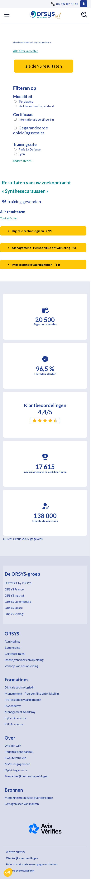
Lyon (22, 154)
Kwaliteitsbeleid (15, 758)
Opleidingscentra (16, 770)
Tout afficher (8, 218)
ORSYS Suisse (14, 607)
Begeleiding (12, 647)
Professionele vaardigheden (23, 699)
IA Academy (13, 705)
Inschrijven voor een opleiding (24, 659)
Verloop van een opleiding (21, 666)
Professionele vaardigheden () (34, 264)
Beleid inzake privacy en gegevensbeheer (32, 864)
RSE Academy (14, 724)
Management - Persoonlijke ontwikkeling (32, 693)
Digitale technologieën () (30, 231)
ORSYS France (14, 589)
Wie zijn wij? (13, 745)
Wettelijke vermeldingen (22, 858)
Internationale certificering (36, 119)
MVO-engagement (17, 764)
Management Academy (20, 712)
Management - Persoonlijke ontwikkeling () (42, 247)
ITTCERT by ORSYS (18, 583)
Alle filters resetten (25, 51)
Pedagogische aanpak (19, 751)
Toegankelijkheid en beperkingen (26, 776)
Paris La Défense (30, 149)
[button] (8, 872)
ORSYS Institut (14, 595)
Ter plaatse (26, 101)
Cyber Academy (15, 718)
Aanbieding (12, 641)
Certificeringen (15, 653)
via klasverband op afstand (36, 106)
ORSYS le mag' (14, 614)
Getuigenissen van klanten (22, 803)
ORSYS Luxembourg (18, 601)
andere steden (22, 161)
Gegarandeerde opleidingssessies (30, 130)
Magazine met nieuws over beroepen (29, 797)
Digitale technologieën (19, 687)
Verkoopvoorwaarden (20, 870)
